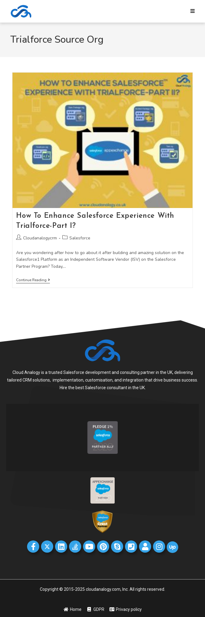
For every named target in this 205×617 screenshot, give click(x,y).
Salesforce (79, 238)
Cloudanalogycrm (40, 238)
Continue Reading (33, 280)
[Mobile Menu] (192, 11)
